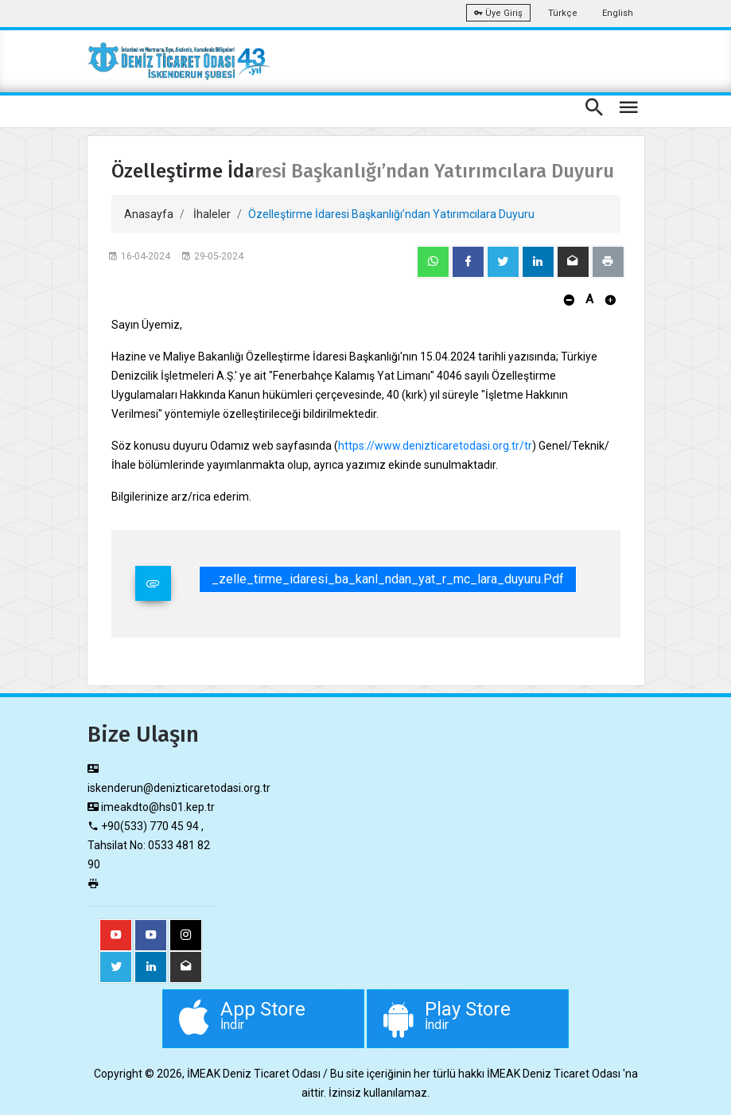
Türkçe (562, 13)
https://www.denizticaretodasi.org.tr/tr (435, 445)
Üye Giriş (498, 13)
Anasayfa (148, 214)
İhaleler (212, 214)
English (617, 13)
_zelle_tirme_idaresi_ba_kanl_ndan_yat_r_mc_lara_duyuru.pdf (388, 579)
